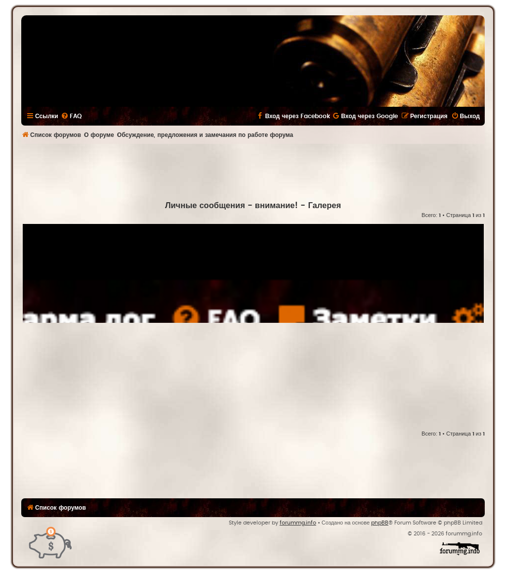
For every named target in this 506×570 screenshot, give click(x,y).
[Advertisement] (253, 171)
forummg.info (298, 523)
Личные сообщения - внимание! (231, 206)
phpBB (379, 523)
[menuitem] (71, 116)
